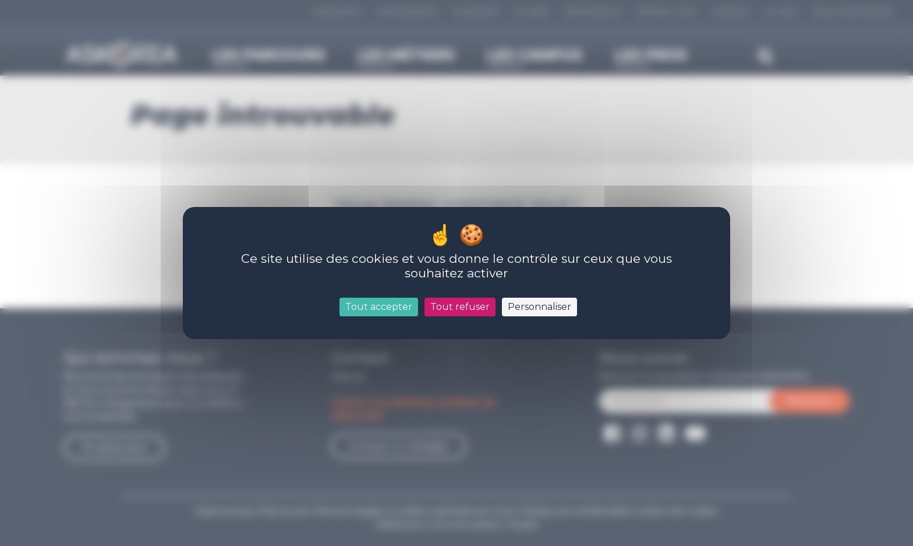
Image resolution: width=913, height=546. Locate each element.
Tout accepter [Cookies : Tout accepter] (378, 306)
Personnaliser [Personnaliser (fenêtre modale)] (539, 306)
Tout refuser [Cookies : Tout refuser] (460, 306)
